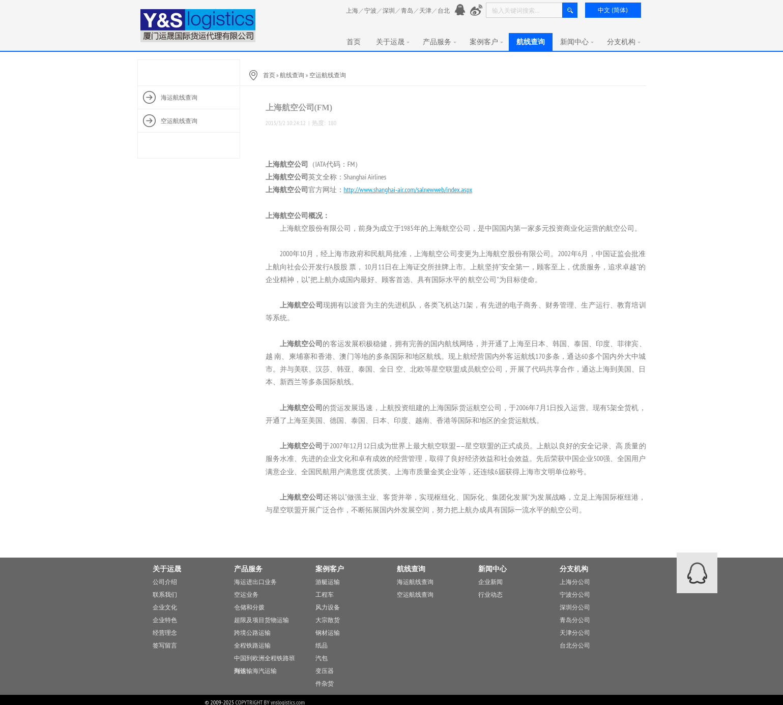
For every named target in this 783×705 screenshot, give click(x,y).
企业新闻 (490, 582)
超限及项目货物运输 (261, 620)
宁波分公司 (575, 594)
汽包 (321, 658)
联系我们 (165, 594)
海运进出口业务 (255, 582)
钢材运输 (327, 632)
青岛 (407, 10)
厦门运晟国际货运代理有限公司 (198, 25)
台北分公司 (575, 645)
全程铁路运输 (252, 645)
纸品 (321, 645)
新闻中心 (577, 41)
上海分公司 (575, 582)
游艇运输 (327, 582)
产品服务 (439, 41)
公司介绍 (165, 582)
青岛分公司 (575, 620)
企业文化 (165, 607)
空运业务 (246, 594)
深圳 (389, 10)
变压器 (324, 671)
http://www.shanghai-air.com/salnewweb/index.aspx (408, 189)
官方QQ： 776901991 (461, 10)
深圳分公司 (575, 607)
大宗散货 (327, 620)
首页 (353, 41)
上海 (352, 10)
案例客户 (486, 41)
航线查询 (530, 41)
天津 (425, 10)
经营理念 (165, 632)
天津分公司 (575, 632)
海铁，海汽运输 (255, 671)
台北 (444, 10)
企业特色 (165, 620)
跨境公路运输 (252, 632)
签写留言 (165, 645)
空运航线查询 (327, 75)
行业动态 (490, 594)
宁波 (370, 10)
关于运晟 (393, 41)
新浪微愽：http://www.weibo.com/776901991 (476, 10)
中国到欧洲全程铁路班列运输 (264, 659)
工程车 (324, 594)
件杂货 (324, 683)
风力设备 (327, 607)
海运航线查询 (415, 582)
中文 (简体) (612, 10)
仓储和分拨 (249, 607)
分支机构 (624, 41)
